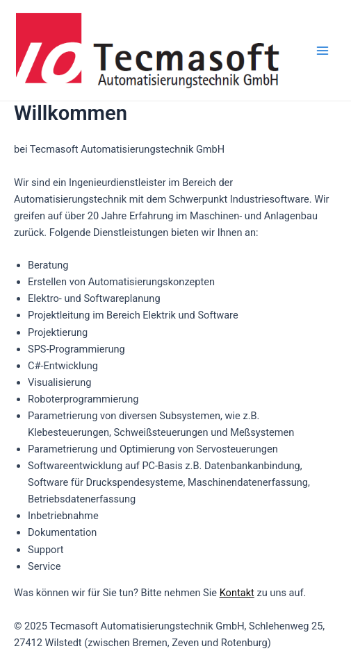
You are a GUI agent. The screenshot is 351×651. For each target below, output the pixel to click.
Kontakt (237, 592)
